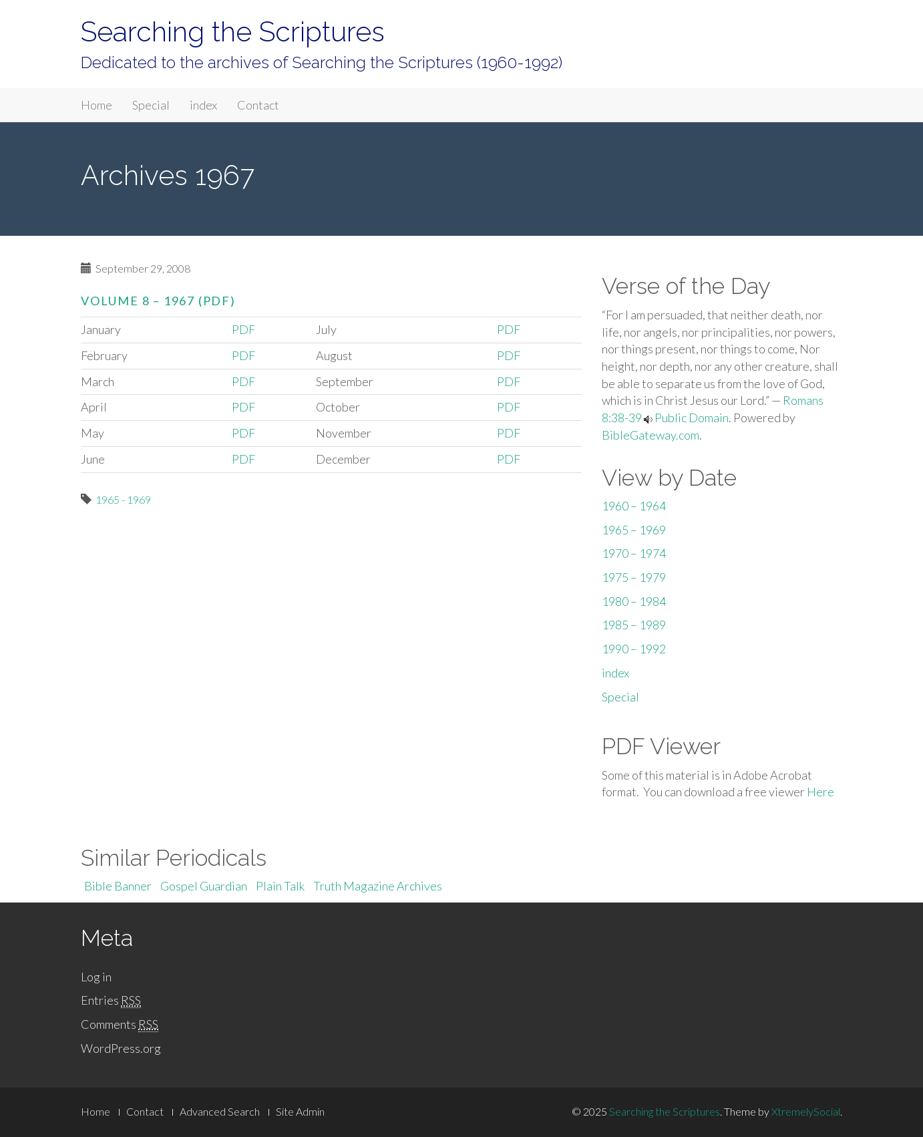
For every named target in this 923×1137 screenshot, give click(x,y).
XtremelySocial (805, 1111)
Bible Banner (118, 885)
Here (820, 791)
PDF (243, 329)
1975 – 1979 (634, 577)
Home (96, 105)
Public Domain (692, 417)
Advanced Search (220, 1111)
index (203, 105)
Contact (258, 105)
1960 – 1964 (634, 505)
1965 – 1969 (634, 529)
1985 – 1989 (634, 624)
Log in (96, 976)
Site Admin (300, 1111)
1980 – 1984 (634, 601)
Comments (119, 1024)
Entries (111, 1000)
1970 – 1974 (634, 553)
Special (151, 105)
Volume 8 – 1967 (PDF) (158, 300)
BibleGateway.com (650, 435)
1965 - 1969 (123, 499)
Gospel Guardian (203, 885)
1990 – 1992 (634, 648)
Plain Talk (280, 885)
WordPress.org (121, 1048)
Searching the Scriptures (233, 31)
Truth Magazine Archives (377, 885)
